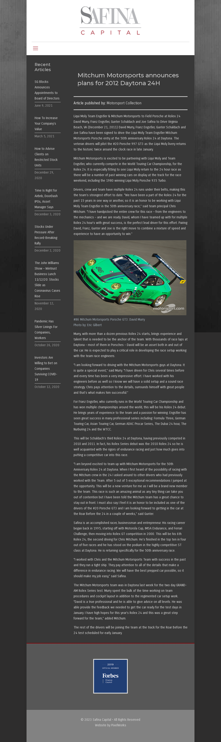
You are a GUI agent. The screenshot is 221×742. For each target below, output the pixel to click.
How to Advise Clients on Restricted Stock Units (46, 157)
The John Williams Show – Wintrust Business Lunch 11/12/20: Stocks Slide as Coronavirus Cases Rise (47, 279)
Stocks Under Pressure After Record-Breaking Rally (46, 235)
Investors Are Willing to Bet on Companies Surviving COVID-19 (46, 369)
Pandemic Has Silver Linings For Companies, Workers (46, 329)
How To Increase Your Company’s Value (46, 123)
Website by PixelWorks (110, 725)
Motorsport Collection (124, 103)
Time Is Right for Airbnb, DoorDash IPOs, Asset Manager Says (46, 199)
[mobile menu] (35, 48)
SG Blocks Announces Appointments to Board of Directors (47, 90)
